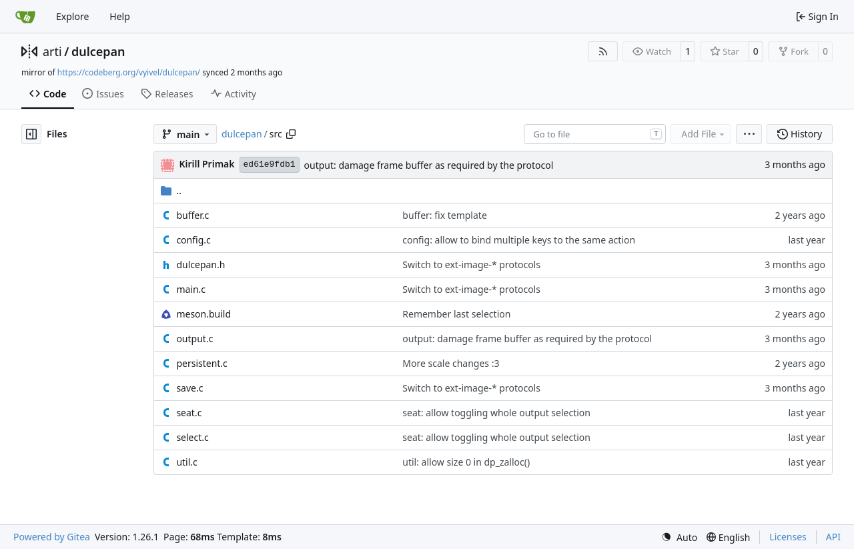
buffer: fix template (444, 215)
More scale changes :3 (450, 363)
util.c (186, 462)
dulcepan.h (200, 264)
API (833, 536)
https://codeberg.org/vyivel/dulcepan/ (128, 72)
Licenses (788, 536)
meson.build (203, 314)
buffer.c (192, 215)
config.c (193, 239)
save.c (189, 388)
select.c (192, 437)
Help (119, 16)
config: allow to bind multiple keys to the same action (518, 239)
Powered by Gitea (51, 536)
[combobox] (595, 134)
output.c (194, 338)
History (799, 133)
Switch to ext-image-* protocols (471, 264)
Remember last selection (456, 314)
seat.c (188, 412)
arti (52, 51)
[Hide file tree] (31, 134)
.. (171, 190)
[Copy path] (291, 134)
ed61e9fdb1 (270, 164)
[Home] (25, 17)
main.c (190, 289)
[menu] (749, 134)
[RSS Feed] (603, 51)
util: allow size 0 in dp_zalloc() (466, 462)
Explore (72, 16)
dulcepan (98, 51)
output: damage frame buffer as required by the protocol (429, 165)
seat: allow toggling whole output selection (496, 412)
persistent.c (201, 363)
